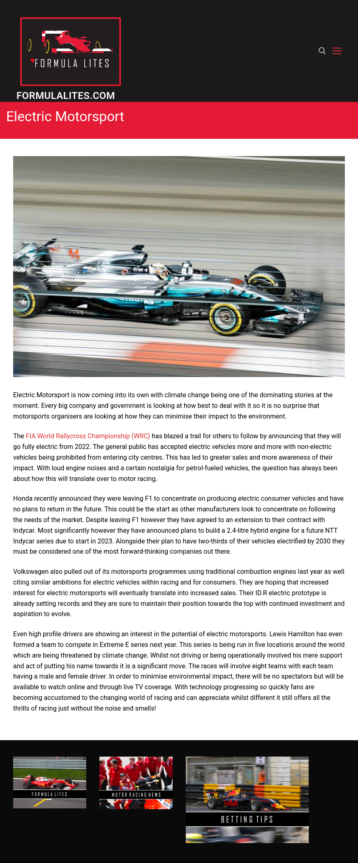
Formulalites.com (65, 95)
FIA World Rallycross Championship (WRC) (88, 436)
